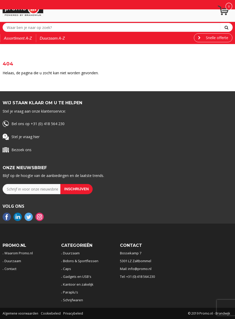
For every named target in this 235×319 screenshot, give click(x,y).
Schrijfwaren (73, 300)
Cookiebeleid (51, 313)
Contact (10, 268)
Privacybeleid (73, 313)
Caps (67, 268)
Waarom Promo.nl (18, 253)
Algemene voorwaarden (20, 313)
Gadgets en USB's (77, 276)
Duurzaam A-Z (52, 37)
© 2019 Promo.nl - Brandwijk (209, 313)
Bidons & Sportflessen (80, 261)
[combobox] (113, 27)
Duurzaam (12, 261)
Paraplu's (70, 292)
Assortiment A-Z (18, 37)
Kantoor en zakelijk (78, 284)
